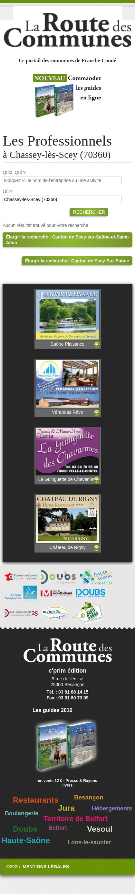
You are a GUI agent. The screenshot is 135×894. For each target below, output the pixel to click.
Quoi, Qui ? (14, 172)
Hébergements (112, 808)
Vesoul (99, 829)
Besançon (88, 797)
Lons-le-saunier (89, 842)
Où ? (7, 191)
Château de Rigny (68, 522)
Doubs (25, 829)
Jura (66, 808)
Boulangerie (21, 813)
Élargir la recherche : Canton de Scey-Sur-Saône (77, 260)
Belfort (57, 828)
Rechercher (89, 212)
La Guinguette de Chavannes (68, 454)
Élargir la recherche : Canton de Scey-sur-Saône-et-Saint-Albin (67, 239)
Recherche (128, 13)
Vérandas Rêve (68, 387)
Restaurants (36, 800)
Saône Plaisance (68, 317)
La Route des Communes (67, 30)
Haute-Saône (26, 840)
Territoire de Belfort (75, 819)
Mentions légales (46, 866)
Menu (6, 13)
